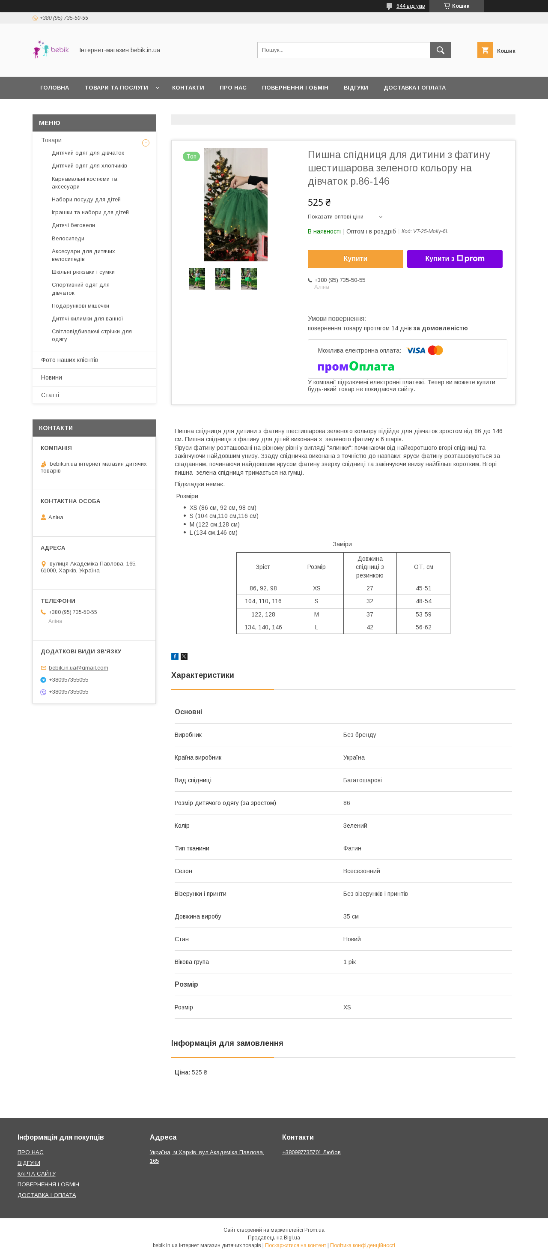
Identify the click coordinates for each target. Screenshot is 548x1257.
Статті (50, 395)
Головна (54, 87)
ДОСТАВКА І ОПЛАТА (47, 1195)
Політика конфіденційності (362, 1245)
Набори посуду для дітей (86, 199)
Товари (51, 140)
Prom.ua (314, 1230)
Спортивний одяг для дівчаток (81, 288)
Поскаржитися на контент (295, 1245)
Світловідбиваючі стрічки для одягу (92, 335)
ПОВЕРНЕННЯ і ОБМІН (48, 1184)
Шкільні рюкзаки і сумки (83, 272)
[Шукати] (440, 50)
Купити (356, 258)
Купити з (454, 259)
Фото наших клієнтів (69, 359)
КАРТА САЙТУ (37, 1173)
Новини (51, 377)
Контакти (188, 87)
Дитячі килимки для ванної (87, 318)
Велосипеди (68, 238)
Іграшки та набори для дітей (90, 212)
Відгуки (356, 87)
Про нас (233, 87)
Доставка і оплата (415, 87)
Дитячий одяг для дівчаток (88, 153)
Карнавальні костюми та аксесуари (84, 183)
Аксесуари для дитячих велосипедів (83, 255)
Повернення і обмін (295, 87)
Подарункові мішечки (80, 305)
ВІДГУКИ (29, 1163)
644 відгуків (410, 6)
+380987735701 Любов (311, 1152)
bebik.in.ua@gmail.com (78, 667)
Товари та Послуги (116, 87)
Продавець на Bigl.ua (274, 1238)
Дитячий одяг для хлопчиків (89, 165)
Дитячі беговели (73, 225)
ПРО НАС (31, 1152)
